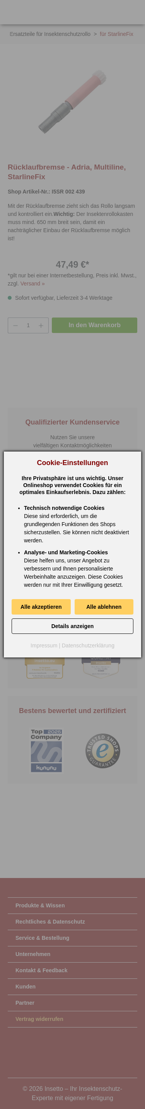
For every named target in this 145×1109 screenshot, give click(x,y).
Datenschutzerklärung (88, 645)
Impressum (44, 645)
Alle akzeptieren (41, 607)
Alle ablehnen (103, 607)
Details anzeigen (72, 626)
